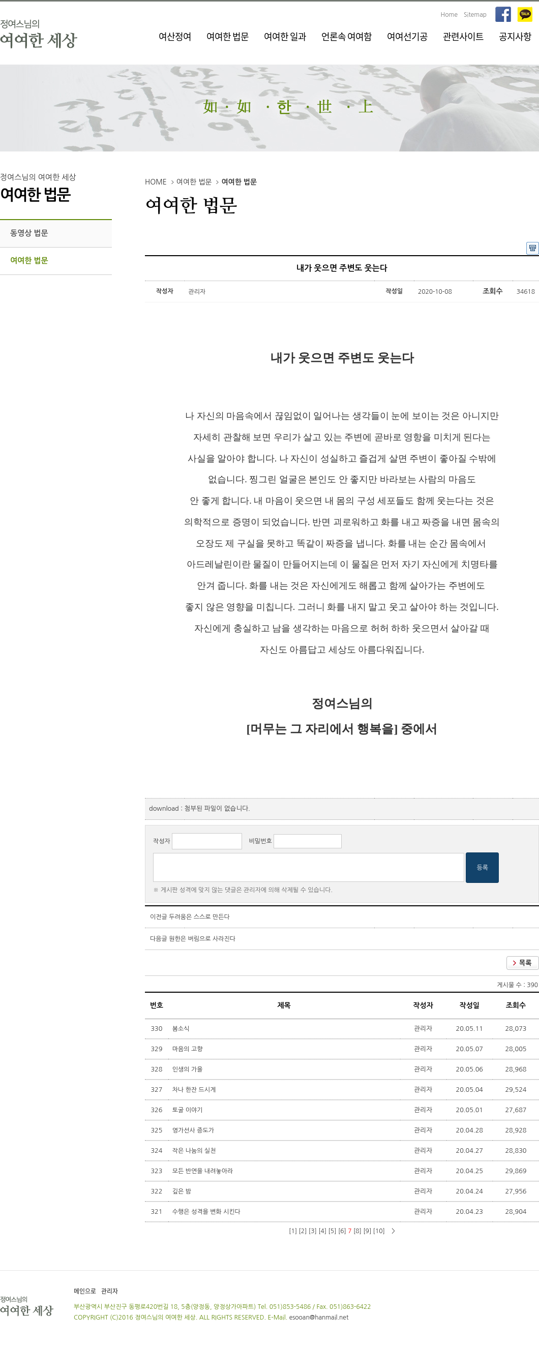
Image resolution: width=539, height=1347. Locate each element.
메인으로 (85, 1291)
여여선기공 (407, 36)
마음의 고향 (188, 1049)
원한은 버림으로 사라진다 (202, 939)
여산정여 (175, 36)
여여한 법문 (227, 36)
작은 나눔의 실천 (195, 1151)
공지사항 (515, 36)
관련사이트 (463, 36)
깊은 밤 (182, 1191)
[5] (332, 1231)
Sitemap (475, 15)
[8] (357, 1231)
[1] (293, 1231)
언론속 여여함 (346, 36)
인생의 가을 (188, 1069)
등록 (482, 868)
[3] (313, 1231)
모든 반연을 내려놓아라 (203, 1171)
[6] (342, 1231)
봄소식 (181, 1029)
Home (449, 15)
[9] (367, 1231)
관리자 (109, 1291)
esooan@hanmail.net (319, 1317)
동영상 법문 (29, 233)
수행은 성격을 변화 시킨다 (207, 1212)
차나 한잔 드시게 (195, 1090)
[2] (302, 1231)
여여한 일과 (285, 36)
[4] (322, 1231)
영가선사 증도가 (194, 1130)
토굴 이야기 (188, 1110)
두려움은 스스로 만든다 (199, 917)
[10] (379, 1231)
